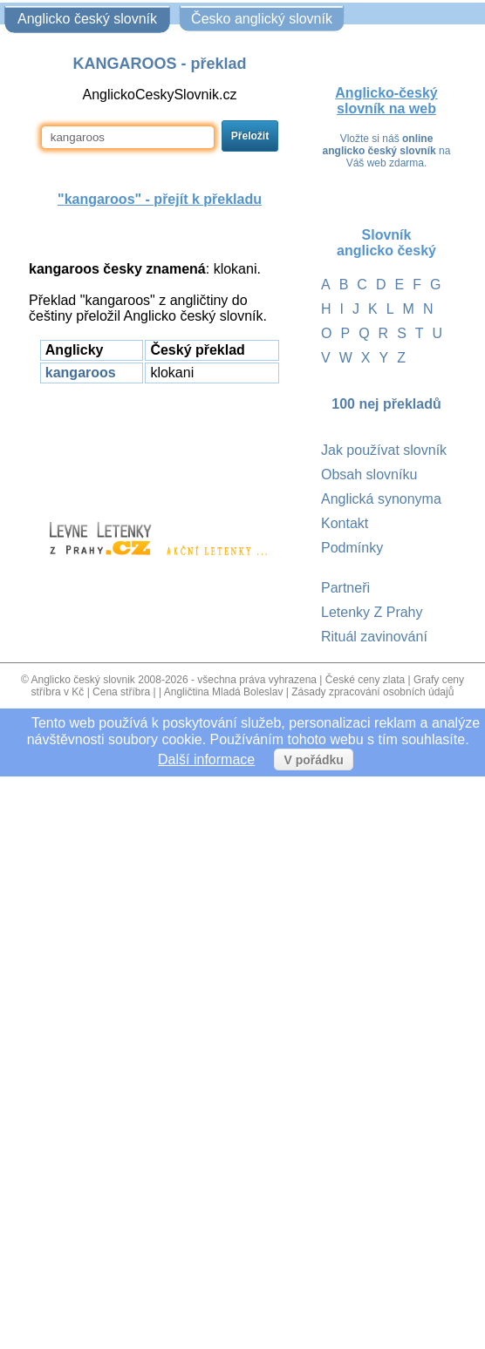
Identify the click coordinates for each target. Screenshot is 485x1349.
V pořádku (313, 760)
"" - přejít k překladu (160, 199)
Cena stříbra (121, 692)
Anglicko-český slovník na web (386, 100)
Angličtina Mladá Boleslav (223, 692)
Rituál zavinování (374, 636)
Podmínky (352, 547)
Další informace (206, 759)
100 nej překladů (386, 404)
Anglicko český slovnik (82, 680)
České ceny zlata (365, 680)
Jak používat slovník (384, 450)
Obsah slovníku (369, 474)
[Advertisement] (159, 444)
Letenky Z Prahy (372, 612)
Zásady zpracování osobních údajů (372, 692)
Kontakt (344, 523)
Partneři (345, 587)
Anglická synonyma (381, 498)
